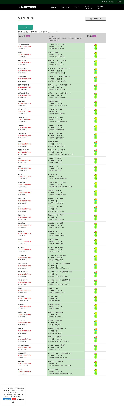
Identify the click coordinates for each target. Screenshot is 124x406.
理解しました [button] (7, 399)
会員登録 (119, 2)
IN (61, 46)
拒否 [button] (14, 399)
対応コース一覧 (65, 7)
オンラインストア (100, 7)
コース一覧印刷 (95, 19)
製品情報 (53, 7)
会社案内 (104, 2)
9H (56, 111)
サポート (77, 7)
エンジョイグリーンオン (88, 7)
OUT (58, 46)
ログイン (111, 2)
